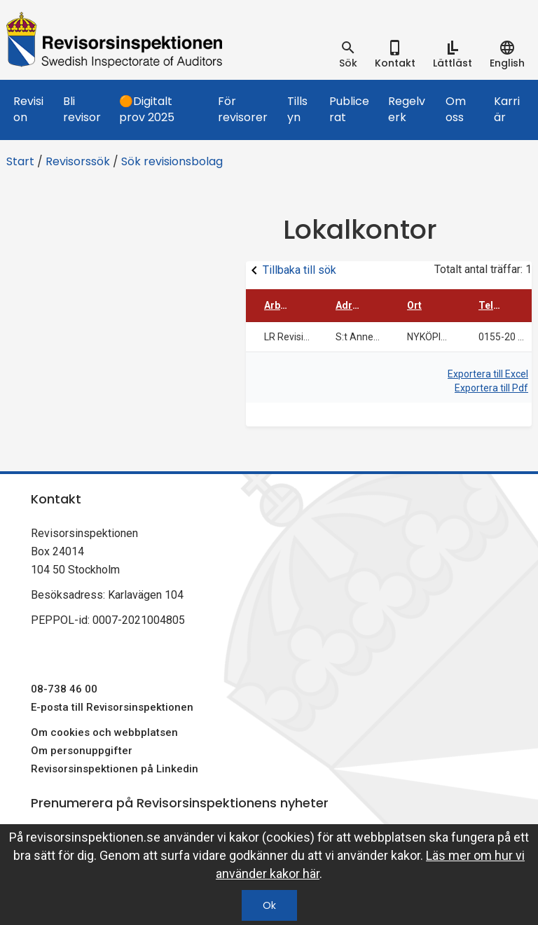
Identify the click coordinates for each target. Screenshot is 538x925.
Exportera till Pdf (491, 388)
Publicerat (349, 109)
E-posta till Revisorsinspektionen (112, 707)
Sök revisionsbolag (172, 161)
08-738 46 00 (64, 689)
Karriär (507, 109)
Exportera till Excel (488, 374)
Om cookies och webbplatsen (104, 732)
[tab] (348, 54)
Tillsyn (297, 109)
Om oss (456, 109)
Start (20, 161)
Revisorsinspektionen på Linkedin (114, 769)
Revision (28, 109)
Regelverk (406, 109)
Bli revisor (82, 109)
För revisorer (243, 109)
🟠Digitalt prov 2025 (146, 109)
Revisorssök (78, 161)
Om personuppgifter (81, 750)
